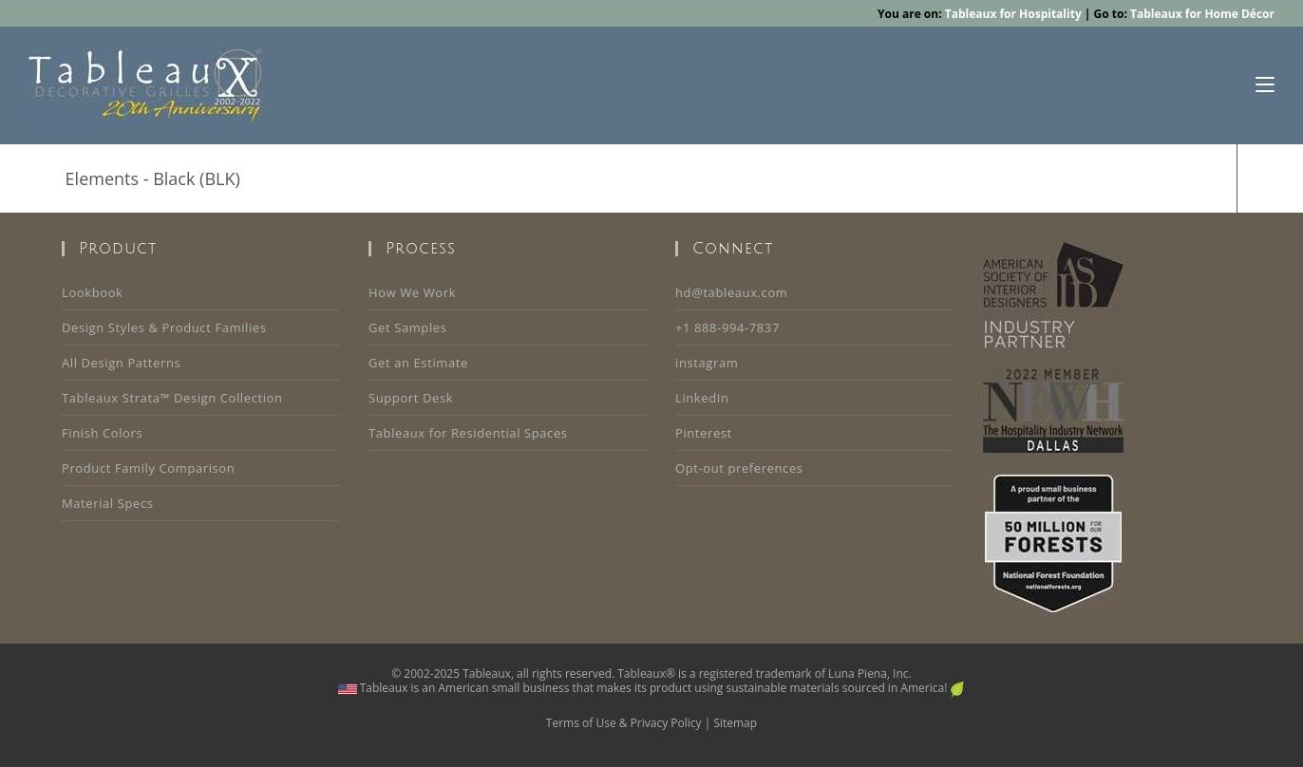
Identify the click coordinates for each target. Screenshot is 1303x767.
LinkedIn (702, 397)
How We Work (412, 292)
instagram (706, 362)
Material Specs (108, 503)
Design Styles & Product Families (164, 327)
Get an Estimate (418, 362)
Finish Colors (102, 432)
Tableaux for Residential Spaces (468, 432)
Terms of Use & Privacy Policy (624, 723)
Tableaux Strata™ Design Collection (172, 397)
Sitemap (735, 723)
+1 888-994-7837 (727, 327)
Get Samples (407, 327)
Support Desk (410, 397)
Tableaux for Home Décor (1202, 14)
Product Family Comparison (148, 468)
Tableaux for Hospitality (1013, 14)
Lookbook (92, 292)
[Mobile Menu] (1265, 85)
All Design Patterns (121, 362)
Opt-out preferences (739, 468)
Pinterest (703, 432)
